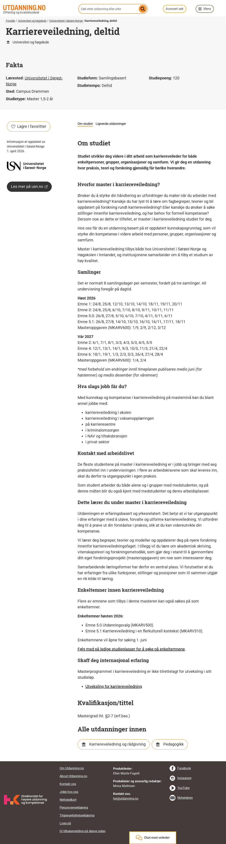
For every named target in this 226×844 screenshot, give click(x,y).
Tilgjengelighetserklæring (77, 815)
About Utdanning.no (73, 776)
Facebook (184, 768)
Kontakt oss (68, 784)
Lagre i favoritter (28, 126)
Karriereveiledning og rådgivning (117, 744)
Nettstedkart (68, 800)
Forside (10, 20)
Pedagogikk (173, 744)
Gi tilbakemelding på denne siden (82, 831)
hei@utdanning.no (125, 798)
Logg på (65, 823)
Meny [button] (207, 9)
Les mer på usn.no (29, 186)
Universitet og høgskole (32, 20)
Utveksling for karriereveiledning (113, 686)
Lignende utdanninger (111, 124)
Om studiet (85, 124)
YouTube (183, 788)
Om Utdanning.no (72, 768)
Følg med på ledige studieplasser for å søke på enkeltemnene (131, 649)
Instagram (184, 778)
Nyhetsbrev (185, 798)
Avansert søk (174, 9)
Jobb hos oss (69, 792)
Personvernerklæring (74, 807)
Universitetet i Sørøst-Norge (66, 20)
